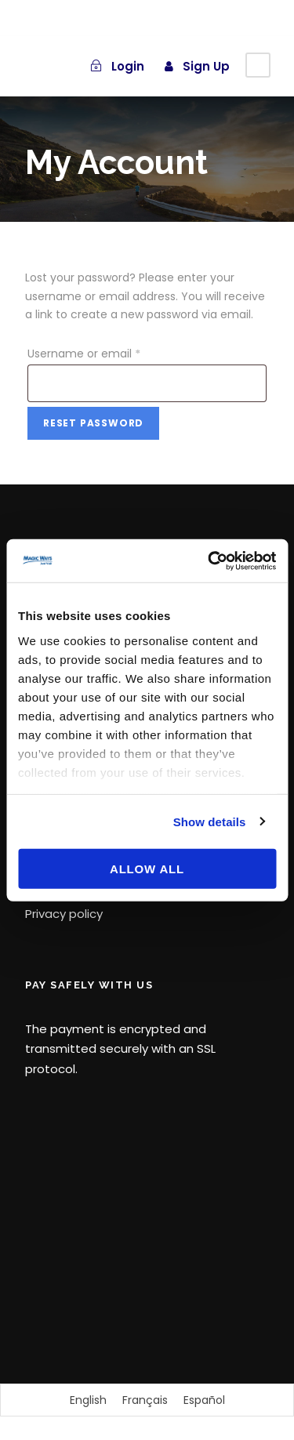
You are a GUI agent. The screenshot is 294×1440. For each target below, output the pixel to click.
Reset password (93, 423)
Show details (209, 821)
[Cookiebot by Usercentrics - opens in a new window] (209, 560)
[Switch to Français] (145, 1400)
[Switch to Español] (204, 1400)
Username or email (87, 354)
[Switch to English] (88, 1400)
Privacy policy (64, 913)
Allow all (147, 869)
